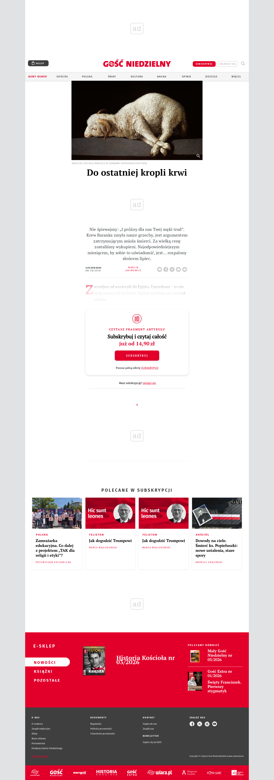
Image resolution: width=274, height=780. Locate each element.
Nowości (42, 662)
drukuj (179, 268)
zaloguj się (227, 64)
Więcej (236, 76)
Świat (112, 76)
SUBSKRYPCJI (149, 368)
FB (166, 268)
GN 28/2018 (93, 270)
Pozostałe (42, 680)
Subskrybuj (137, 356)
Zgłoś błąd (40, 756)
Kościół (62, 76)
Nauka (162, 76)
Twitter (173, 268)
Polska (87, 76)
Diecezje (211, 76)
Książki (42, 671)
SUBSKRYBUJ (204, 64)
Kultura (137, 76)
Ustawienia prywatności (102, 733)
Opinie (186, 76)
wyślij (185, 268)
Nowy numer (37, 76)
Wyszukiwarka (243, 63)
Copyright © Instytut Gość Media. (204, 756)
